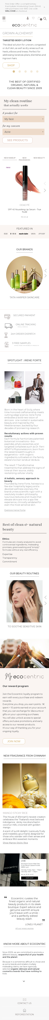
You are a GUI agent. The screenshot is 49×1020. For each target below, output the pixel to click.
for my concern (11, 126)
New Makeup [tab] (10, 158)
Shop (11, 65)
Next (46, 43)
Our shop (29, 878)
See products (17, 140)
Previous (2, 43)
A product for (10, 113)
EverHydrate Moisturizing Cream (19, 6)
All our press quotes (24, 928)
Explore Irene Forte (14, 510)
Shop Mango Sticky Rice (15, 843)
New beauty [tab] (39, 158)
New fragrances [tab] (24, 159)
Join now (13, 741)
